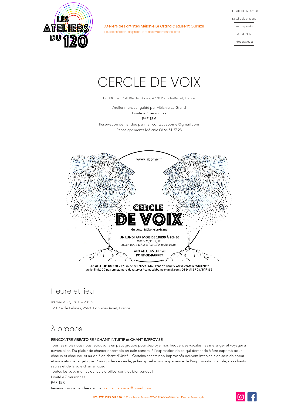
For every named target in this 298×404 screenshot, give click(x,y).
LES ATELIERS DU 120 (244, 11)
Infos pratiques (244, 41)
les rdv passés (244, 26)
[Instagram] (240, 396)
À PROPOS (244, 34)
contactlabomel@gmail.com (127, 388)
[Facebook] (252, 396)
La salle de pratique (244, 18)
